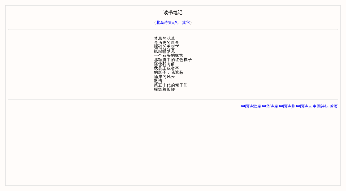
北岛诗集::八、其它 (173, 22)
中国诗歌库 (251, 106)
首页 (334, 106)
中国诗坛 (321, 106)
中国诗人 (304, 106)
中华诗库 (270, 106)
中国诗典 (287, 106)
